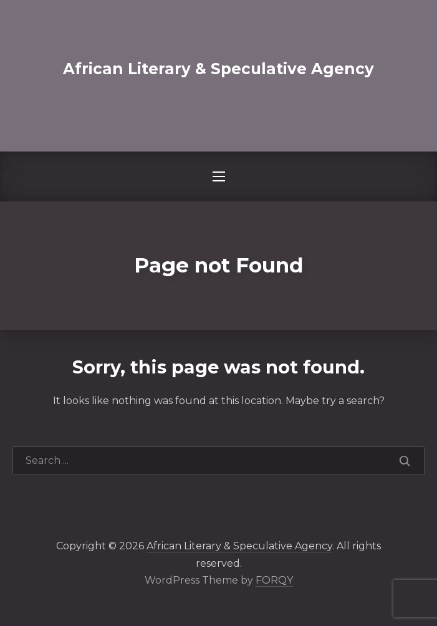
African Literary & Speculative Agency (218, 68)
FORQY (274, 580)
